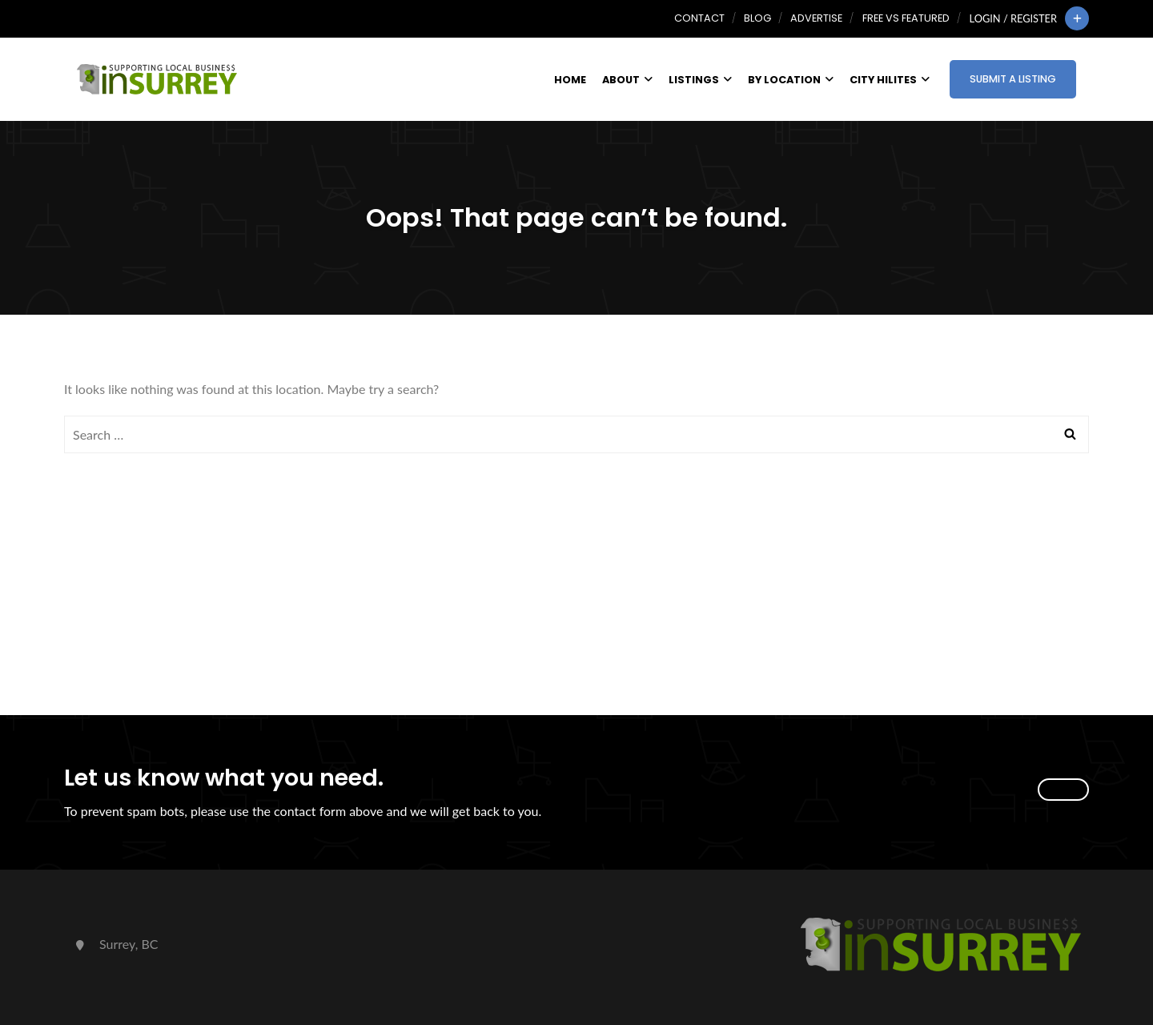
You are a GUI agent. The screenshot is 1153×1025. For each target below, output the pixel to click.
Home (570, 79)
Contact (699, 18)
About (627, 79)
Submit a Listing (1013, 79)
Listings (700, 79)
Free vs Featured (906, 18)
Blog (757, 18)
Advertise (816, 18)
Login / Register (1013, 18)
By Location (791, 79)
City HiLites (890, 79)
